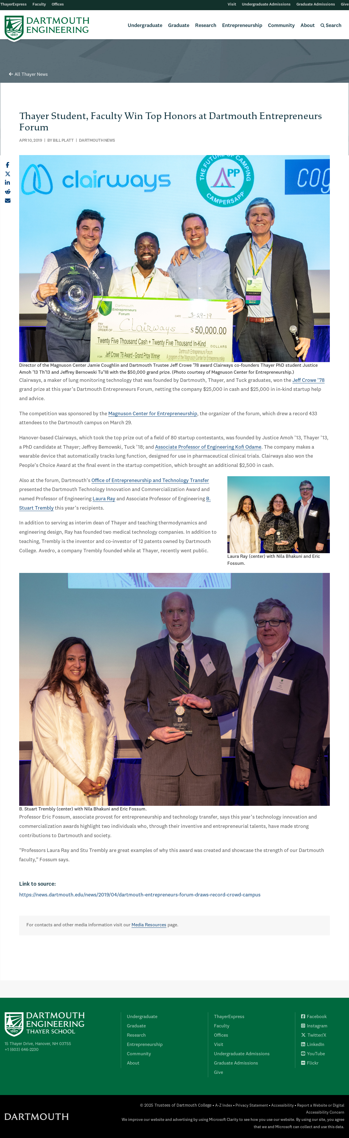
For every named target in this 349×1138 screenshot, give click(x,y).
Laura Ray (104, 499)
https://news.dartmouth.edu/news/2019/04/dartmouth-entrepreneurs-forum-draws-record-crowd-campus (139, 895)
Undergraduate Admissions (266, 4)
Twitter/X (313, 1035)
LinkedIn (312, 1044)
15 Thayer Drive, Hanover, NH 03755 (38, 1044)
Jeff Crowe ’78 (308, 380)
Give (345, 4)
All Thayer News (28, 74)
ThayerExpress (13, 4)
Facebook (314, 1017)
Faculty (39, 4)
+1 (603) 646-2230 (22, 1050)
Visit (232, 4)
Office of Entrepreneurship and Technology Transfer (150, 480)
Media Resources (149, 925)
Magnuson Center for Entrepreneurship (152, 413)
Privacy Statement (251, 1106)
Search (331, 25)
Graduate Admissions (315, 4)
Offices (58, 4)
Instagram (314, 1026)
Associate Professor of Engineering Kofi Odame (208, 447)
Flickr (310, 1063)
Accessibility (282, 1106)
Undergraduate (145, 25)
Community (281, 25)
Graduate (178, 25)
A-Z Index (223, 1106)
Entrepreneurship (242, 25)
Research (205, 25)
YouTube (313, 1054)
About (308, 25)
